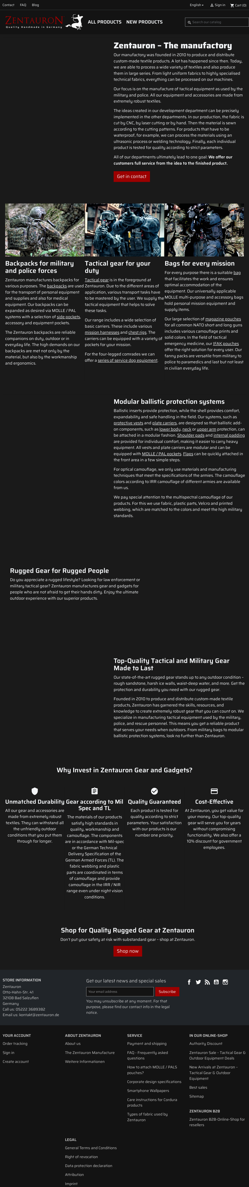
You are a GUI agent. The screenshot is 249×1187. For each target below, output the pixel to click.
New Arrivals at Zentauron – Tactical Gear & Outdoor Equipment (213, 1034)
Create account (16, 1023)
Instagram (226, 944)
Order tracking (15, 1005)
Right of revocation (81, 1118)
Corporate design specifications (154, 1043)
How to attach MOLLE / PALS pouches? (152, 1031)
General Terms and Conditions (91, 1109)
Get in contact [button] (131, 176)
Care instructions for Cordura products (152, 1064)
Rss (208, 944)
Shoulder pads (190, 435)
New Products (144, 22)
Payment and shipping (147, 1005)
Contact (8, 4)
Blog (35, 4)
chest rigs (137, 332)
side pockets (68, 317)
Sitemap (196, 1058)
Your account (17, 997)
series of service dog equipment (127, 360)
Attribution (74, 1136)
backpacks (57, 286)
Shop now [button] (128, 912)
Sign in (8, 1014)
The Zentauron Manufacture (90, 1014)
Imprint (71, 1145)
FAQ (23, 4)
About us (73, 1005)
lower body (170, 429)
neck (186, 429)
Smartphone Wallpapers (148, 1052)
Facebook (190, 944)
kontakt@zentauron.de (39, 976)
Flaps (188, 454)
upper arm (206, 429)
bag (237, 272)
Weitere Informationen (85, 1023)
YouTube (217, 944)
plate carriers (164, 423)
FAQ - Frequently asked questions (147, 1017)
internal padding (229, 435)
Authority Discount (205, 1005)
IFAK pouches (226, 343)
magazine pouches (223, 319)
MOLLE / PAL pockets (161, 454)
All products (104, 22)
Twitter (199, 944)
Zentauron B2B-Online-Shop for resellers (217, 1083)
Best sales (198, 1049)
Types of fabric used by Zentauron (147, 1078)
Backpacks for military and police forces (39, 267)
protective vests (128, 423)
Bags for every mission (200, 263)
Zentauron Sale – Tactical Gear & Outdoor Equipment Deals (217, 1017)
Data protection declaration (88, 1127)
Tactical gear (97, 280)
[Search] (217, 22)
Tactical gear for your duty (118, 267)
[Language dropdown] (197, 5)
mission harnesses (102, 332)
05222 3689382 (30, 971)
